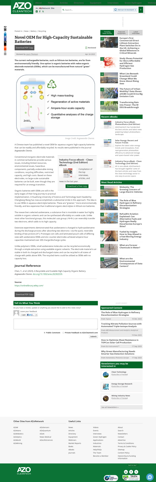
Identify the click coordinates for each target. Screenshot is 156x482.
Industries (97, 433)
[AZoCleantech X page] (136, 462)
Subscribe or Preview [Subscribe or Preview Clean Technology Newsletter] (119, 365)
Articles (71, 421)
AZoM (15, 418)
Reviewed (92, 48)
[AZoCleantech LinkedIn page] (37, 11)
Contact (121, 427)
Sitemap (121, 440)
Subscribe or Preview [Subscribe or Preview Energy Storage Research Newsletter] (119, 376)
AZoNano (17, 421)
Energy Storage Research (122, 374)
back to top (133, 455)
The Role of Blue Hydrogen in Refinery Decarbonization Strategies (129, 198)
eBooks (71, 440)
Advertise (122, 430)
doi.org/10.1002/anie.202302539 (47, 274)
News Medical (45, 427)
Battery (33, 31)
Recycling (42, 31)
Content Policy (123, 443)
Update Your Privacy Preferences (32, 479)
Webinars (72, 430)
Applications (98, 430)
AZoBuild (17, 430)
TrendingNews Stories (107, 32)
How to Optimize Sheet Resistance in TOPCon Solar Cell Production (118, 332)
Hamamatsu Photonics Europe (117, 348)
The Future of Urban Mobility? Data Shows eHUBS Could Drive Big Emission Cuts (130, 86)
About (120, 418)
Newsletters (123, 424)
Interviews (97, 424)
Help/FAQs (97, 440)
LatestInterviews (136, 32)
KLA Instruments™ (112, 337)
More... (140, 2)
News (26, 31)
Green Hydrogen (100, 427)
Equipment (73, 427)
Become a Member (100, 446)
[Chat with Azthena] (150, 477)
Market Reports (74, 433)
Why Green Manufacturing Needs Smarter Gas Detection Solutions (120, 343)
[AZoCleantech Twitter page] (43, 11)
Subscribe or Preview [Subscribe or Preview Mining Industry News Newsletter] (119, 388)
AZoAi (42, 424)
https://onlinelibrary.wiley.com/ (29, 285)
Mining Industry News (121, 386)
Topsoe (108, 311)
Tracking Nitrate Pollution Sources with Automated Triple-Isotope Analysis (119, 316)
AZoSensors (44, 418)
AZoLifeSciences (46, 430)
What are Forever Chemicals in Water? (129, 238)
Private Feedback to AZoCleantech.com (81, 332)
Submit (93, 336)
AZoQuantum (45, 421)
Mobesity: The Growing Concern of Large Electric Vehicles (131, 183)
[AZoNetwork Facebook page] (40, 11)
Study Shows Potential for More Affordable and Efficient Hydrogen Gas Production (131, 59)
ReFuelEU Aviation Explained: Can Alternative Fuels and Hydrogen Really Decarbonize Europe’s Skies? (129, 213)
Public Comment (53, 332)
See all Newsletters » (110, 397)
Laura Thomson (32, 54)
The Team (97, 443)
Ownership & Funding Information (127, 447)
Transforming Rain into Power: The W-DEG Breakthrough (130, 98)
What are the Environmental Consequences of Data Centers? (130, 254)
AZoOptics (17, 427)
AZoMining (17, 433)
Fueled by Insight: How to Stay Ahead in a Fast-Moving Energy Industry (130, 226)
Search (120, 421)
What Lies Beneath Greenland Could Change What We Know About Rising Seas (131, 72)
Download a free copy (77, 186)
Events (95, 421)
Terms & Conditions (126, 433)
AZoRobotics (18, 424)
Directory (72, 424)
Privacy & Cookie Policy (127, 437)
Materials (97, 437)
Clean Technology (119, 362)
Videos (95, 418)
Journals (71, 443)
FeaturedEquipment (121, 32)
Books (70, 437)
